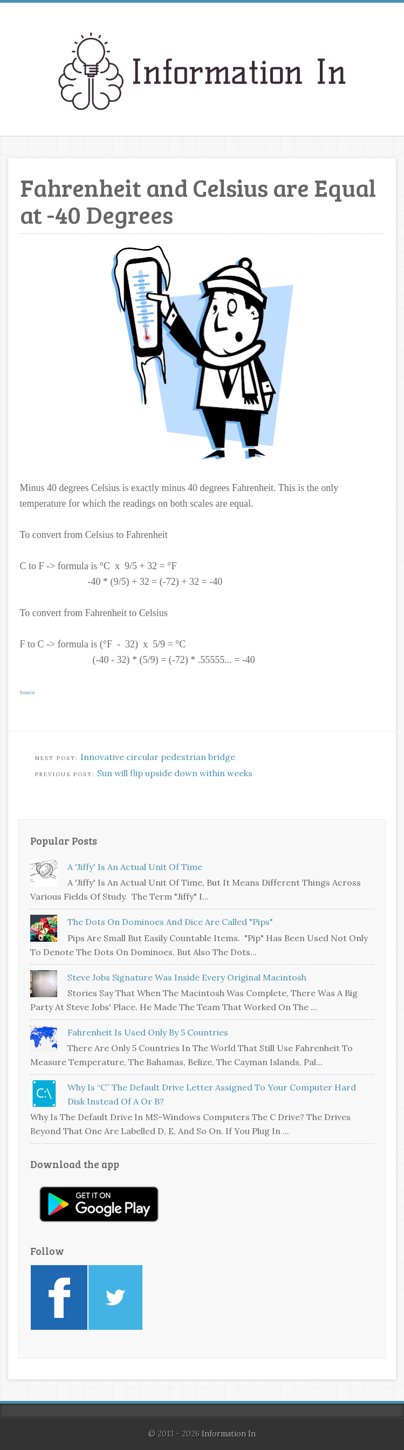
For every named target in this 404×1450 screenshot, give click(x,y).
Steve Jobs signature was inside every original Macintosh (186, 977)
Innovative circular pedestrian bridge (157, 756)
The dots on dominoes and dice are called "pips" (170, 921)
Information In (229, 1434)
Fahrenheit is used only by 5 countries (147, 1032)
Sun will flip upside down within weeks (174, 773)
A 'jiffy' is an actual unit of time (134, 866)
